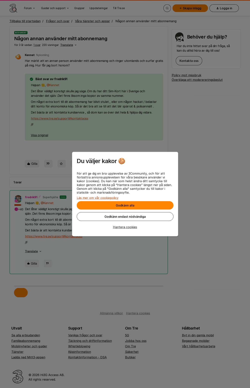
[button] (125, 226)
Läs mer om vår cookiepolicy (97, 198)
